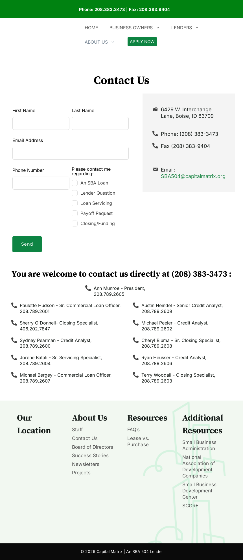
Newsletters (85, 464)
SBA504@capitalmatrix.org (193, 176)
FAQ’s (133, 429)
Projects (81, 472)
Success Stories (90, 455)
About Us (103, 42)
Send (27, 244)
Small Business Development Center (199, 491)
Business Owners (138, 28)
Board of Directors (92, 447)
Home (91, 27)
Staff (77, 429)
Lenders (188, 28)
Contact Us (85, 438)
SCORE (190, 505)
